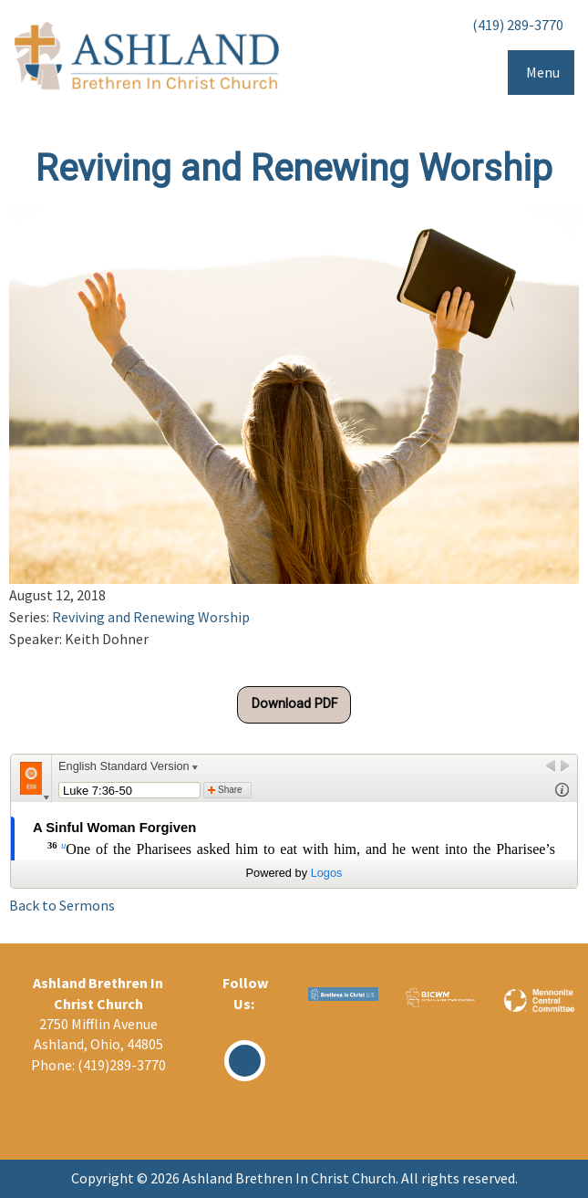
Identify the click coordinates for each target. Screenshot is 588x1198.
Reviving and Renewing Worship (151, 617)
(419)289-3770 (121, 1065)
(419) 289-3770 (517, 25)
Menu (543, 72)
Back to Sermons (62, 905)
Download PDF (294, 704)
